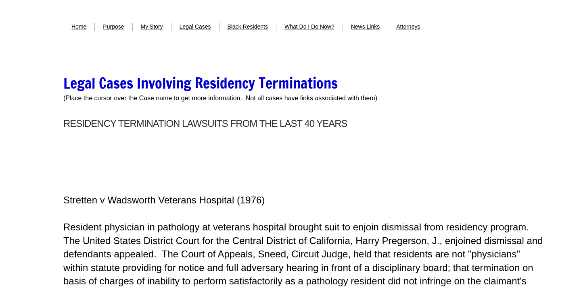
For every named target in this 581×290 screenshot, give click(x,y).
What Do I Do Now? (309, 26)
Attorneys (408, 26)
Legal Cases (195, 26)
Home (78, 26)
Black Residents (248, 26)
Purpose (113, 26)
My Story (152, 26)
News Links (365, 26)
